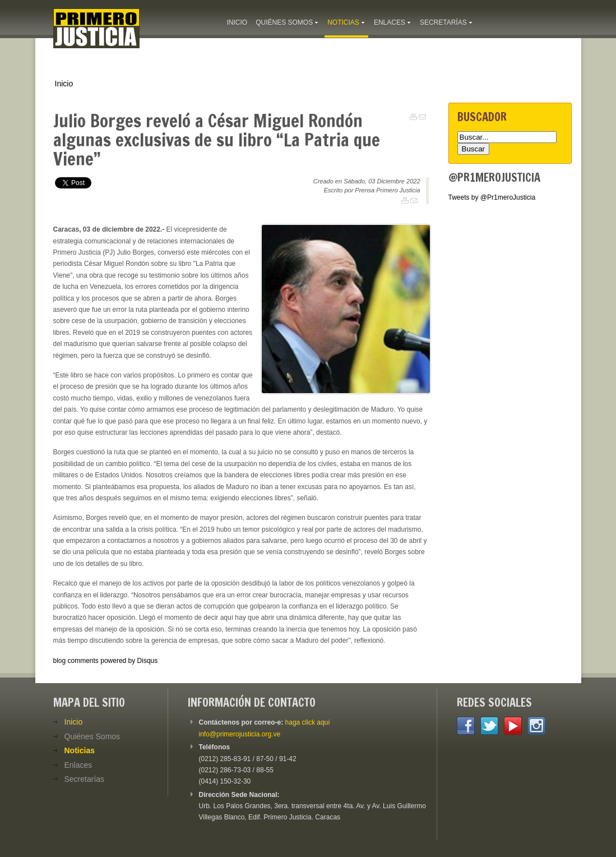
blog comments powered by (105, 661)
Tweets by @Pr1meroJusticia (492, 197)
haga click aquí (307, 722)
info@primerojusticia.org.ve (240, 734)
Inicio (64, 83)
